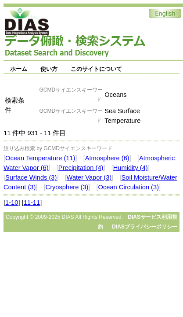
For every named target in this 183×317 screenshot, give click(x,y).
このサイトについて (96, 69)
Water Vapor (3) (89, 177)
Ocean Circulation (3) (128, 187)
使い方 (48, 69)
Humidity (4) (130, 167)
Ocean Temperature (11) (40, 158)
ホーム (18, 69)
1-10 (11, 202)
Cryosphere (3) (67, 187)
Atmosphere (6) (107, 158)
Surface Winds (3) (31, 177)
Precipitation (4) (81, 167)
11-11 (32, 202)
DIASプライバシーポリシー (144, 227)
